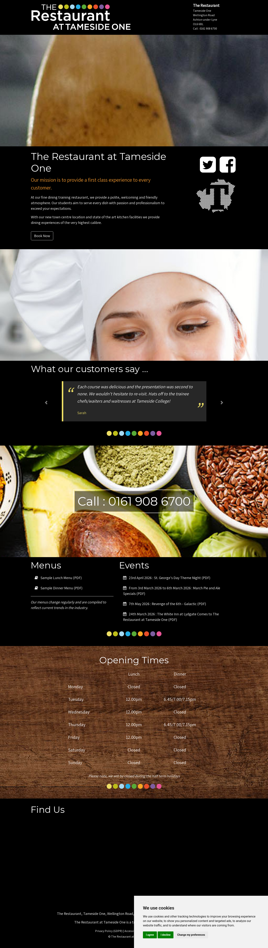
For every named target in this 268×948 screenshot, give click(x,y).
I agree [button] (150, 934)
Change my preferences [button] (191, 934)
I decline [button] (165, 934)
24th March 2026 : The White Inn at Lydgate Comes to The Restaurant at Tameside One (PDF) (171, 617)
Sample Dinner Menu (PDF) (58, 588)
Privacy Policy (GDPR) (108, 931)
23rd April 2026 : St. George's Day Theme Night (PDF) (166, 577)
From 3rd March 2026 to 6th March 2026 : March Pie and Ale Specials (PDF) (171, 591)
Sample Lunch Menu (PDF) (58, 577)
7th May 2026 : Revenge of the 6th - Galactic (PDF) (164, 603)
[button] (46, 402)
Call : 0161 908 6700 (205, 28)
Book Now (42, 235)
